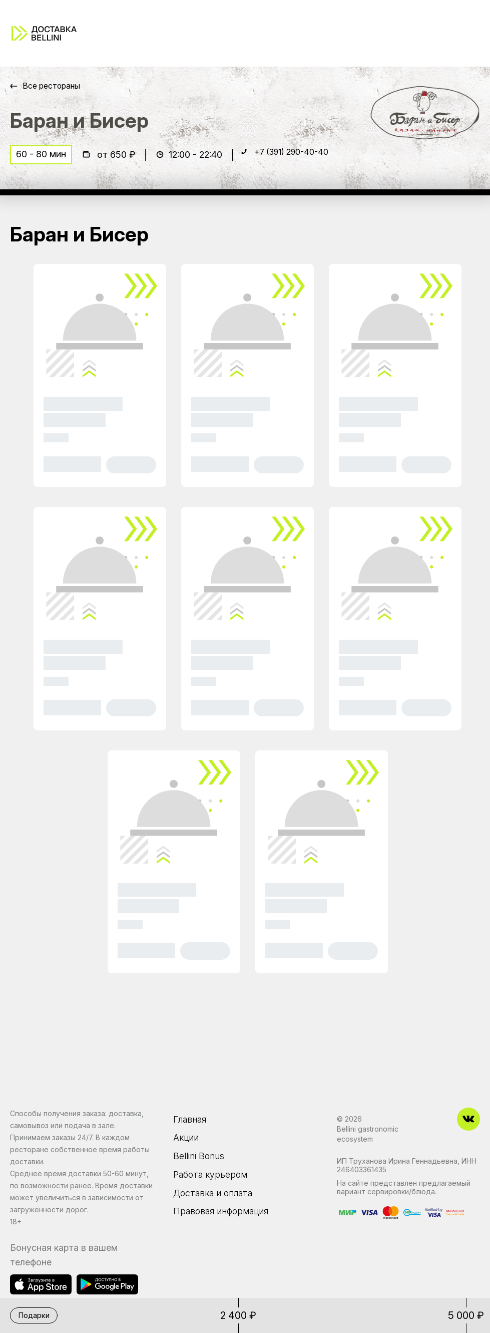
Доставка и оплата (218, 1203)
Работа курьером (214, 1182)
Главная (193, 1119)
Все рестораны (55, 86)
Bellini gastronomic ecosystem (367, 1134)
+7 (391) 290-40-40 (297, 158)
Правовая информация (228, 1224)
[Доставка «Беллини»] (44, 33)
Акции (188, 1140)
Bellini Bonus (202, 1161)
